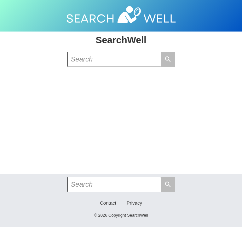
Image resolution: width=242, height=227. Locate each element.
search (168, 59)
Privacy (134, 203)
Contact (108, 203)
